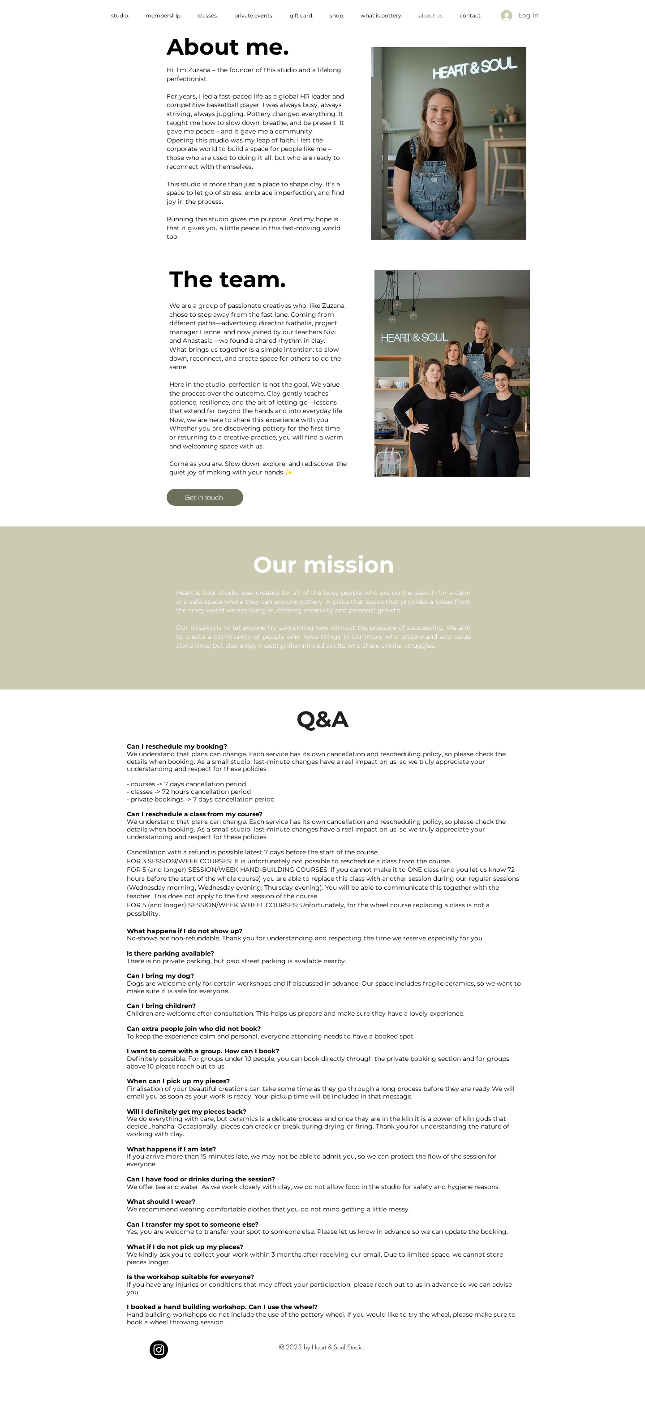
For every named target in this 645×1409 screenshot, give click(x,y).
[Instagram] (159, 1349)
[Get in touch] (205, 497)
